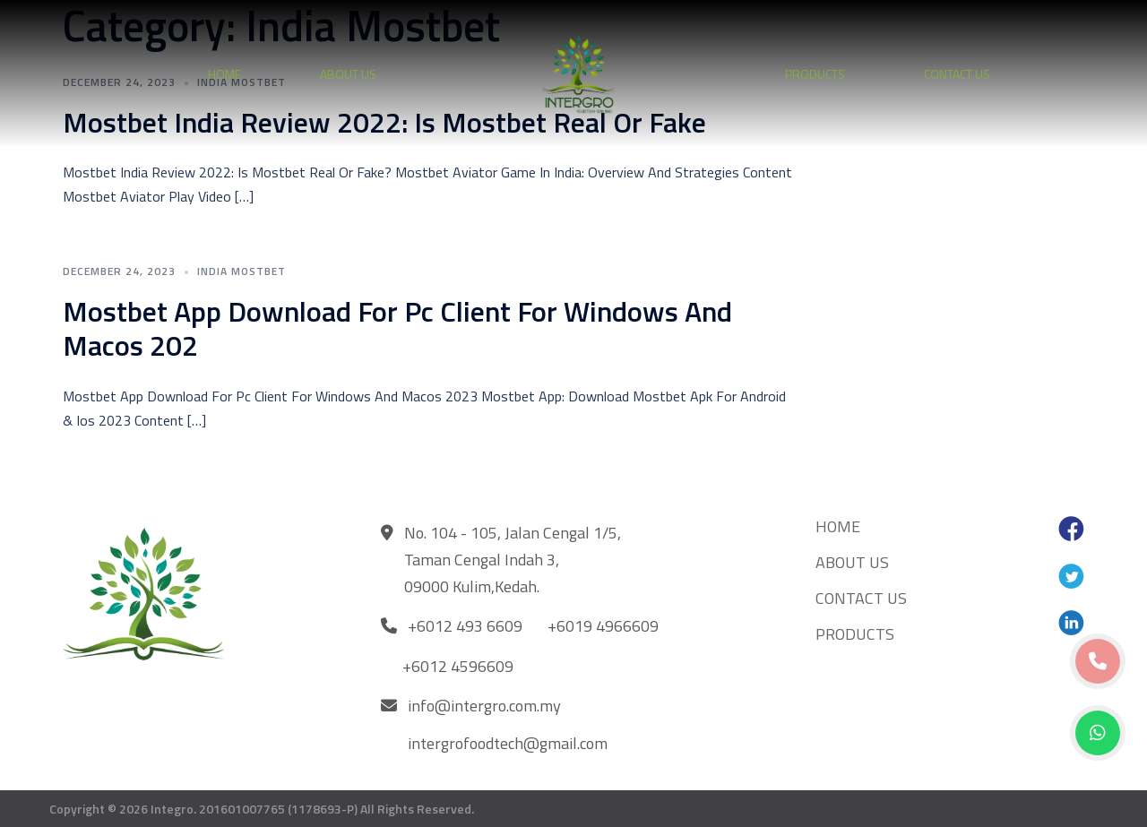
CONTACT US (957, 74)
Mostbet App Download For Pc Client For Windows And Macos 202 (397, 327)
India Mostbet (241, 271)
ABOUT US (348, 74)
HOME (224, 74)
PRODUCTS (815, 74)
